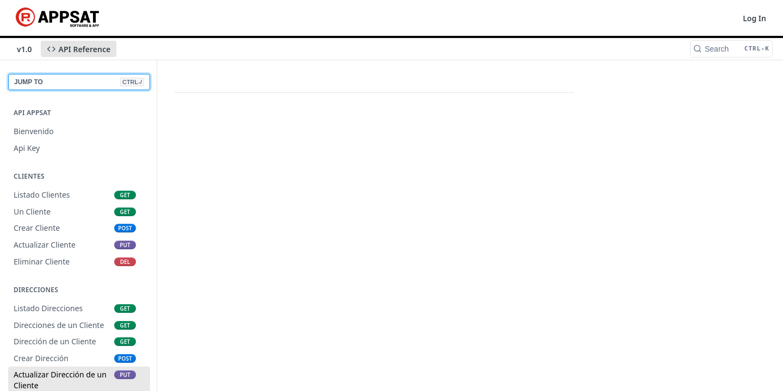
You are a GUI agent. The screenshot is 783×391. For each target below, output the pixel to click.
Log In (754, 18)
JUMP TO (79, 82)
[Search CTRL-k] (731, 49)
